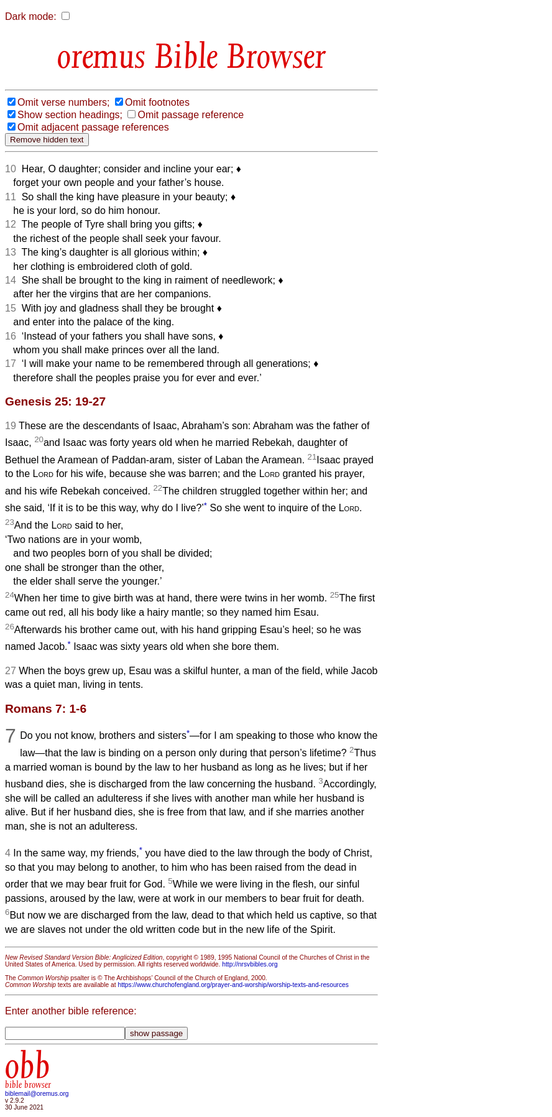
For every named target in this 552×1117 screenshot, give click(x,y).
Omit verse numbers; (63, 102)
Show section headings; (69, 114)
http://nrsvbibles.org (249, 964)
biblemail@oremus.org (37, 1093)
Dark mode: (31, 16)
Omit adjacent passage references (93, 127)
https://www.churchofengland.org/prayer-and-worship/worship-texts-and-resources (232, 984)
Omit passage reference (190, 114)
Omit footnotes (157, 102)
